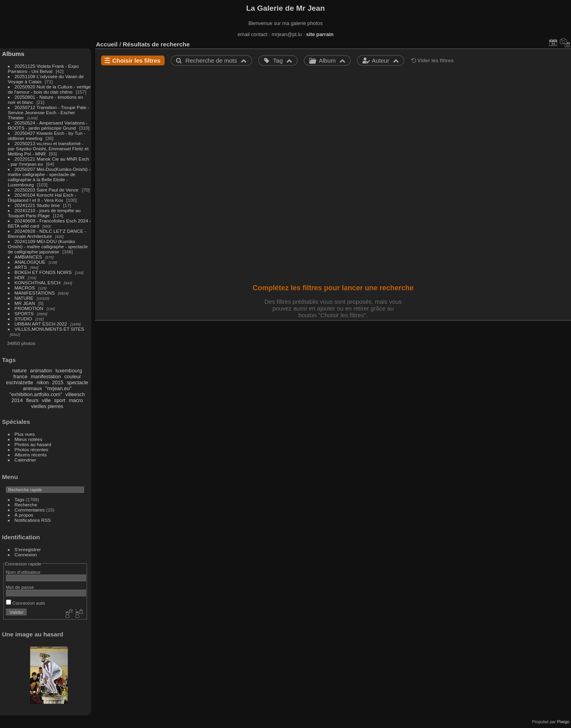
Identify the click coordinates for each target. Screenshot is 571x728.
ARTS (21, 267)
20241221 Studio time (38, 205)
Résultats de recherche (156, 44)
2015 (57, 382)
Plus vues (25, 434)
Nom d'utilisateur (23, 572)
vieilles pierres (47, 406)
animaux (32, 388)
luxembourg (69, 371)
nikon (42, 382)
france (20, 376)
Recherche (26, 504)
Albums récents (31, 454)
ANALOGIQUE (30, 261)
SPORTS (24, 313)
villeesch (75, 394)
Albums (13, 53)
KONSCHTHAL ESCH (38, 282)
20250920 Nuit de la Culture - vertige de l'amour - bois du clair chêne (49, 89)
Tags (20, 499)
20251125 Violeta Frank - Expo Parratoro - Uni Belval (43, 68)
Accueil (107, 44)
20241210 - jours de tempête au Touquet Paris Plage (44, 213)
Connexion (26, 554)
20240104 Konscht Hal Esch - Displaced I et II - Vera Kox (42, 197)
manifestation (46, 376)
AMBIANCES (28, 256)
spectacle (77, 382)
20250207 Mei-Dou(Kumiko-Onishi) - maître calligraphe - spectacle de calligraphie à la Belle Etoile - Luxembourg (49, 177)
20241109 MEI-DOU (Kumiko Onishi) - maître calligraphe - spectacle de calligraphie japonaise (48, 246)
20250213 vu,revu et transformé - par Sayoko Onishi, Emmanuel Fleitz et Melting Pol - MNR (48, 148)
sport (59, 400)
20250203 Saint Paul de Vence (47, 189)
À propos (24, 514)
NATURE (24, 298)
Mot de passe (20, 587)
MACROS (25, 287)
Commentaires (30, 509)
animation (41, 371)
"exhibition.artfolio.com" (36, 394)
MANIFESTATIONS (35, 292)
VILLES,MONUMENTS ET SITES (49, 328)
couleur (72, 376)
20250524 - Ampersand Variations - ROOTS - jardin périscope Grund (48, 125)
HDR (20, 277)
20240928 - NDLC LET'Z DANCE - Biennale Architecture (47, 233)
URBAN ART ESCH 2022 (41, 323)
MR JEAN (25, 303)
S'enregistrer (28, 549)
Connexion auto (25, 602)
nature (19, 371)
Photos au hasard (33, 444)
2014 (17, 400)
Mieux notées (28, 439)
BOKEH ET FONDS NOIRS (43, 272)
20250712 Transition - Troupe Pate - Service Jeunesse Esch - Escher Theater (48, 112)
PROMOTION (29, 308)
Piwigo (563, 721)
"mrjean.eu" (58, 388)
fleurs (32, 400)
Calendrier (25, 459)
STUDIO (23, 318)
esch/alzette (19, 382)
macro (76, 400)
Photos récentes (31, 449)
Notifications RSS (33, 520)
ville (46, 400)
